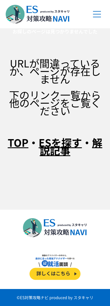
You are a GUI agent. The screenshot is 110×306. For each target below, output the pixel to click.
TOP (18, 142)
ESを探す (60, 142)
